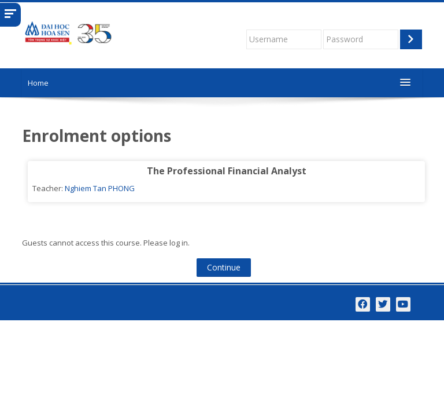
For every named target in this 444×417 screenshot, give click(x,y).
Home (38, 83)
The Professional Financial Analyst (226, 170)
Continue (223, 267)
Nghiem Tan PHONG (100, 188)
